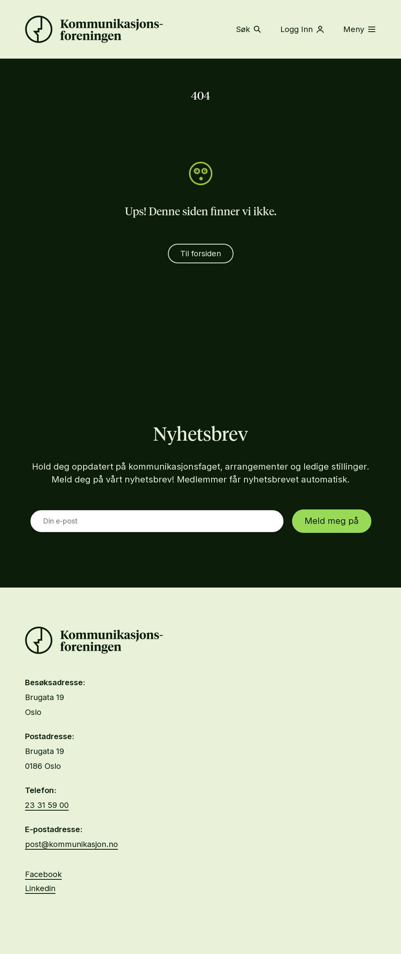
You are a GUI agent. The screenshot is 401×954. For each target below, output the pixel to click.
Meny (359, 29)
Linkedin (40, 888)
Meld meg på (332, 521)
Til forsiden (200, 253)
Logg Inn (302, 29)
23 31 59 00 (47, 805)
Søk (248, 29)
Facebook (43, 874)
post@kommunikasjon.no (71, 844)
